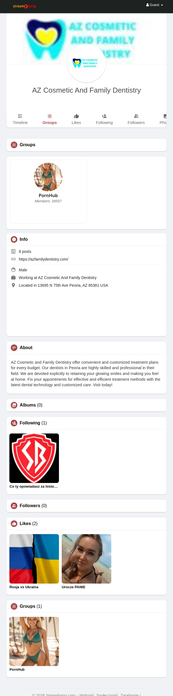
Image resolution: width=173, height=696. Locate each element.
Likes (25, 523)
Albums (28, 405)
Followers (30, 506)
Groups (27, 606)
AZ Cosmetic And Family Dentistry (86, 90)
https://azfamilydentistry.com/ (43, 259)
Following (30, 423)
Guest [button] (154, 5)
